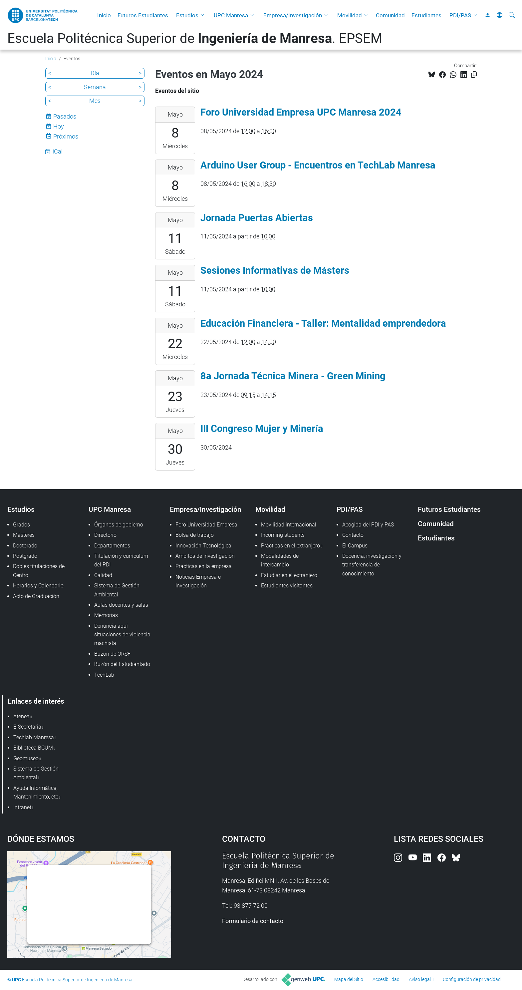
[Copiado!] (474, 75)
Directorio (105, 535)
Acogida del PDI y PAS (368, 524)
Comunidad (390, 15)
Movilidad (349, 15)
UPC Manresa (231, 15)
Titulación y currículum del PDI (121, 560)
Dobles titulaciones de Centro (39, 570)
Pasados (64, 116)
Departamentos (112, 545)
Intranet (22, 807)
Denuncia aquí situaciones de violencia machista (122, 635)
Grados (21, 524)
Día (95, 73)
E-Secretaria (27, 727)
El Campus (355, 545)
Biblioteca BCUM (33, 748)
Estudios (187, 15)
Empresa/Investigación (292, 15)
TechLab (104, 675)
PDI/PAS (460, 15)
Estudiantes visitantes (287, 585)
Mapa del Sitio (348, 979)
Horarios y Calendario (38, 585)
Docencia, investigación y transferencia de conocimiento (371, 565)
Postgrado (25, 556)
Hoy (58, 126)
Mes (95, 100)
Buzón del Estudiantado (122, 664)
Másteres (24, 535)
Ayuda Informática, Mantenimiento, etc (35, 792)
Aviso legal (420, 979)
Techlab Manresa (33, 737)
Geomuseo (26, 758)
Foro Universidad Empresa (206, 524)
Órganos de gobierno (118, 524)
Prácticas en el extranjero (290, 545)
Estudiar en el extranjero (289, 575)
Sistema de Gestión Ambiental (116, 589)
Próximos (65, 136)
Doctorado (25, 545)
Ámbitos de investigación (205, 556)
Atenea (21, 716)
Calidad (103, 575)
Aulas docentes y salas (121, 605)
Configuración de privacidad (472, 979)
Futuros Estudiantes (143, 15)
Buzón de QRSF (112, 654)
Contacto (353, 535)
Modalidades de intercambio (280, 560)
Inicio (104, 15)
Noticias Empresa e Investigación (198, 581)
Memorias (106, 615)
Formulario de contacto (252, 920)
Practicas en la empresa (203, 566)
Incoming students (283, 535)
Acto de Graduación (36, 596)
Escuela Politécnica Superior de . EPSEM (194, 38)
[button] (204, 15)
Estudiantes (426, 15)
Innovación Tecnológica (203, 545)
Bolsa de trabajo (194, 535)
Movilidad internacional (288, 524)
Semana (95, 87)
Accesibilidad (386, 979)
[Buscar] (512, 15)
